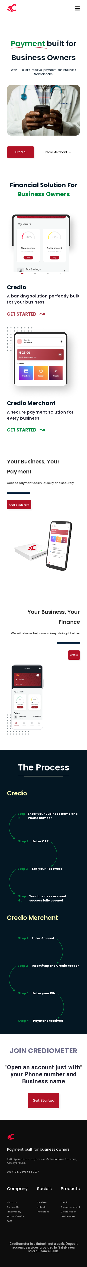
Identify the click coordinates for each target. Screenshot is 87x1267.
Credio (74, 655)
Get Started (44, 1100)
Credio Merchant (57, 152)
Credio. (20, 152)
